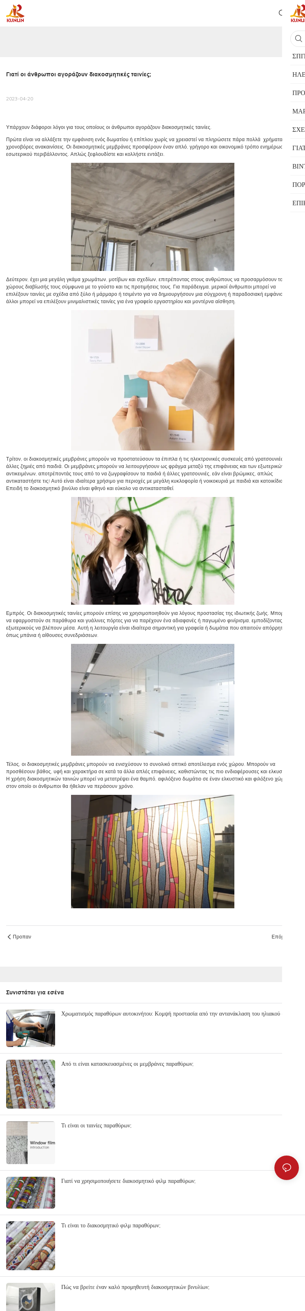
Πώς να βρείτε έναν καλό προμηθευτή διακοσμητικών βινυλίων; (135, 1287)
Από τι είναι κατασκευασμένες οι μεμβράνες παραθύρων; (127, 1063)
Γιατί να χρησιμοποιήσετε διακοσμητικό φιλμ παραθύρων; (128, 1181)
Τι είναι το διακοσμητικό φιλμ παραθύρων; (110, 1225)
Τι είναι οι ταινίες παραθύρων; (96, 1125)
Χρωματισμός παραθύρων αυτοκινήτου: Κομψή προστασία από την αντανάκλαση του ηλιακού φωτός (178, 1013)
